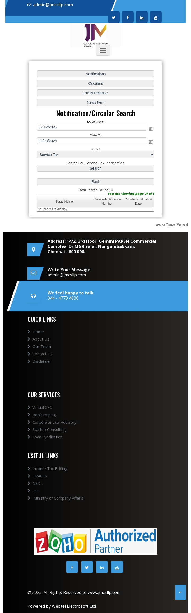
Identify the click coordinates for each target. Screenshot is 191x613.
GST (33, 490)
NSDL (35, 483)
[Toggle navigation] (103, 50)
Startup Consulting (46, 429)
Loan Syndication (45, 436)
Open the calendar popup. (150, 128)
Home (35, 331)
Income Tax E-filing (47, 468)
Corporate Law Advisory (52, 422)
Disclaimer (39, 361)
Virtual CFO (40, 407)
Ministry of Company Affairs (55, 498)
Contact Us (40, 353)
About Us (38, 339)
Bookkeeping (41, 414)
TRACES (37, 475)
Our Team (39, 346)
